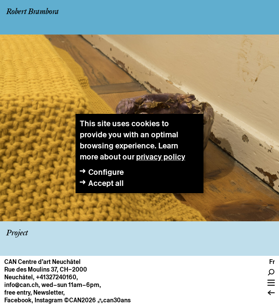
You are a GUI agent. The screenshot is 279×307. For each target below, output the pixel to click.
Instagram (49, 300)
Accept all (106, 183)
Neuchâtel (18, 277)
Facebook (18, 300)
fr (272, 262)
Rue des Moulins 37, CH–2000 (45, 269)
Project (17, 233)
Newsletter (48, 292)
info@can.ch (21, 285)
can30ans (114, 300)
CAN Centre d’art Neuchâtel (42, 262)
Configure (106, 172)
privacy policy (160, 156)
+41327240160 (56, 277)
